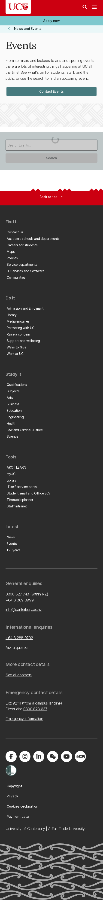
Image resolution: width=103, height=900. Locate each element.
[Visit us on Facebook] (11, 756)
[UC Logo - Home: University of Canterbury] (18, 7)
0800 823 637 (35, 709)
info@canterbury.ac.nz (24, 609)
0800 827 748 (17, 594)
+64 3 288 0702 (19, 637)
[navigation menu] (94, 8)
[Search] (85, 8)
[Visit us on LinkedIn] (38, 756)
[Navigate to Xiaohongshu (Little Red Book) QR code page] (80, 756)
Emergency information (24, 718)
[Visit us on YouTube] (66, 756)
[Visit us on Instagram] (24, 756)
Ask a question (18, 647)
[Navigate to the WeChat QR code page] (52, 756)
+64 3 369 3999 (20, 600)
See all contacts (19, 675)
